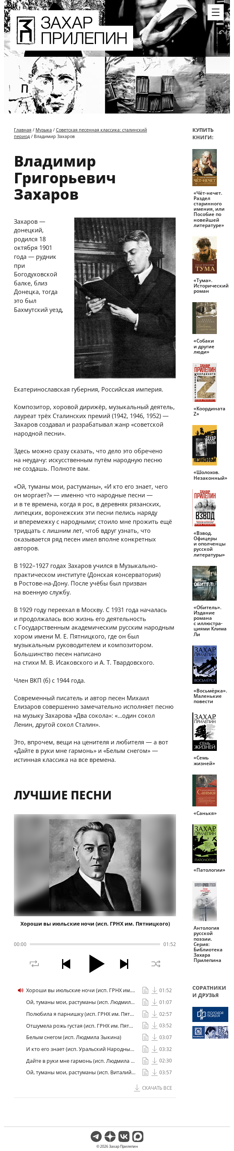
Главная (22, 130)
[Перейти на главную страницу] (71, 46)
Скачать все (157, 1087)
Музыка (44, 130)
